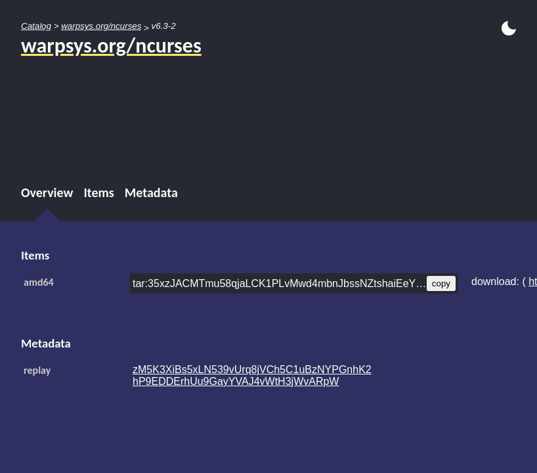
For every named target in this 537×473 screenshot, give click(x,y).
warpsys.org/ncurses (101, 26)
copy (441, 283)
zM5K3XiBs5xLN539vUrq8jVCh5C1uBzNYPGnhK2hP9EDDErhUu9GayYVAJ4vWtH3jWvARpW (252, 375)
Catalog (36, 26)
